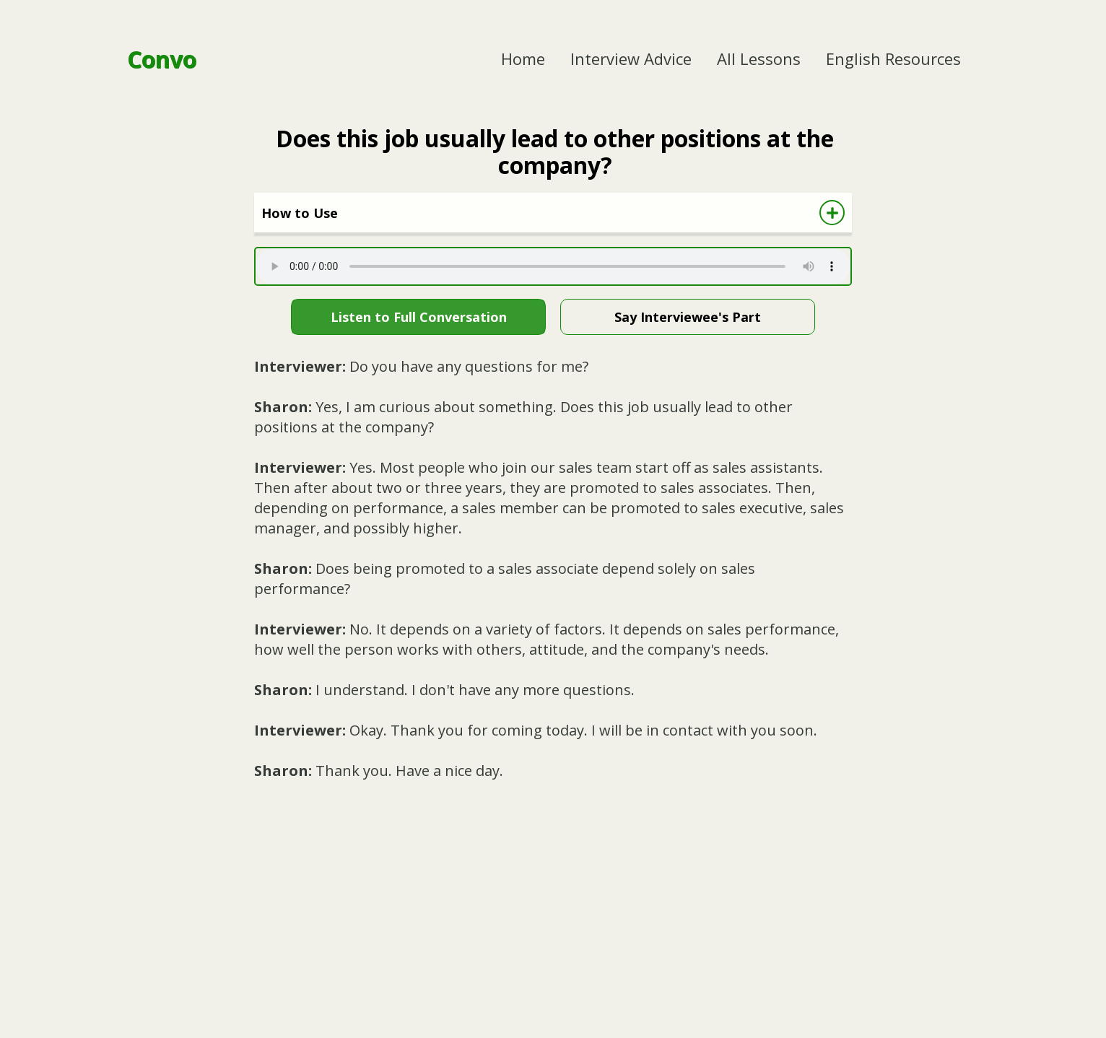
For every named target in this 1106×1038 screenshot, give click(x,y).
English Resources (893, 58)
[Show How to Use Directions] (832, 212)
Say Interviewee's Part (687, 317)
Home (523, 58)
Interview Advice (631, 58)
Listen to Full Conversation (419, 317)
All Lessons (759, 58)
